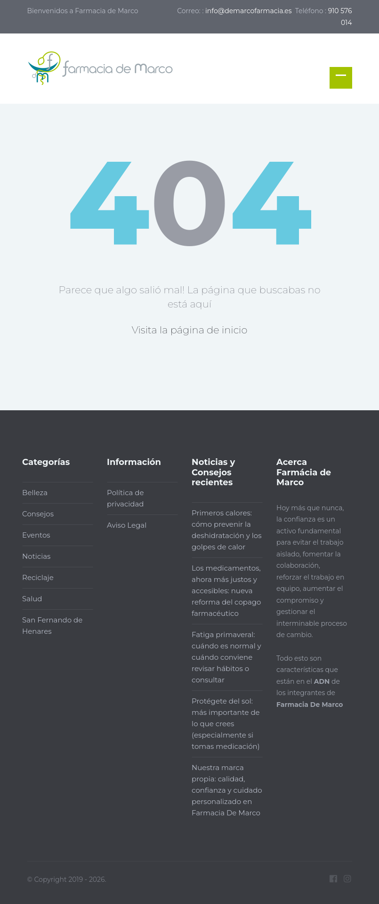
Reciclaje (34, 577)
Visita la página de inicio (190, 330)
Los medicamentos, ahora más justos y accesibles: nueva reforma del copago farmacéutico (222, 591)
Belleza (31, 492)
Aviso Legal (123, 525)
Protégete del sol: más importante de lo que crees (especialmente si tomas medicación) (222, 724)
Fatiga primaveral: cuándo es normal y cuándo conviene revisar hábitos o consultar (223, 657)
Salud (28, 598)
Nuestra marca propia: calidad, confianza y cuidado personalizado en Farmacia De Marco (223, 790)
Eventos (32, 535)
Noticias (32, 556)
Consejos (34, 513)
